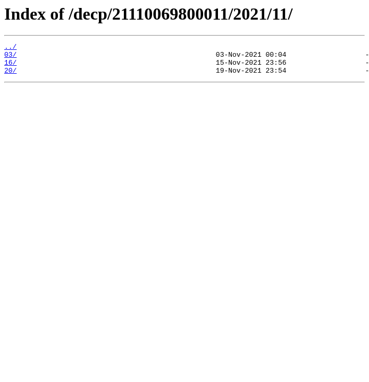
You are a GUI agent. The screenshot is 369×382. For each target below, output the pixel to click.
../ (10, 48)
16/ (10, 67)
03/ (10, 57)
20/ (10, 76)
